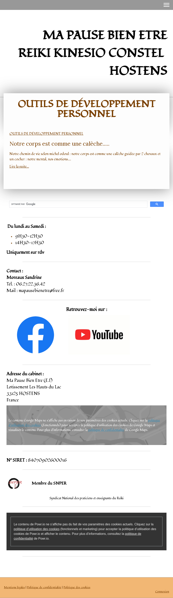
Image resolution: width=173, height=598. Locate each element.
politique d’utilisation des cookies (37, 529)
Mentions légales (14, 587)
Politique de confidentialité (44, 587)
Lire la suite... (19, 166)
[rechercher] (78, 204)
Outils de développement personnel (46, 133)
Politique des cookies (77, 587)
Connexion (162, 591)
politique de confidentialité (106, 430)
